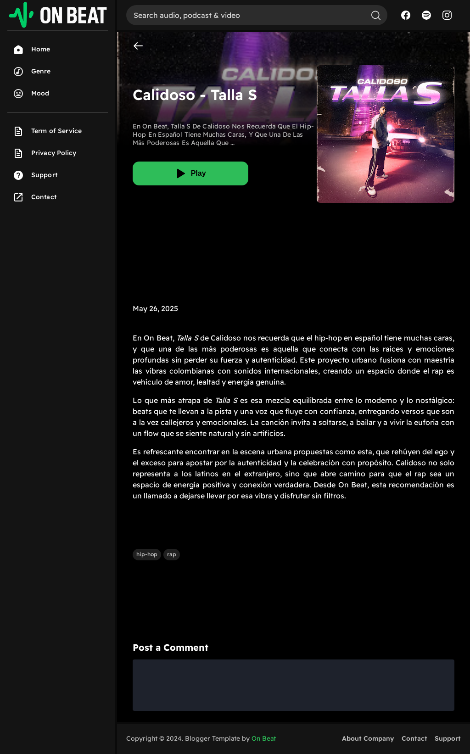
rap (171, 554)
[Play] (190, 173)
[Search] (245, 15)
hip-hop (146, 554)
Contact (414, 738)
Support (448, 738)
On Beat (264, 738)
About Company (368, 738)
